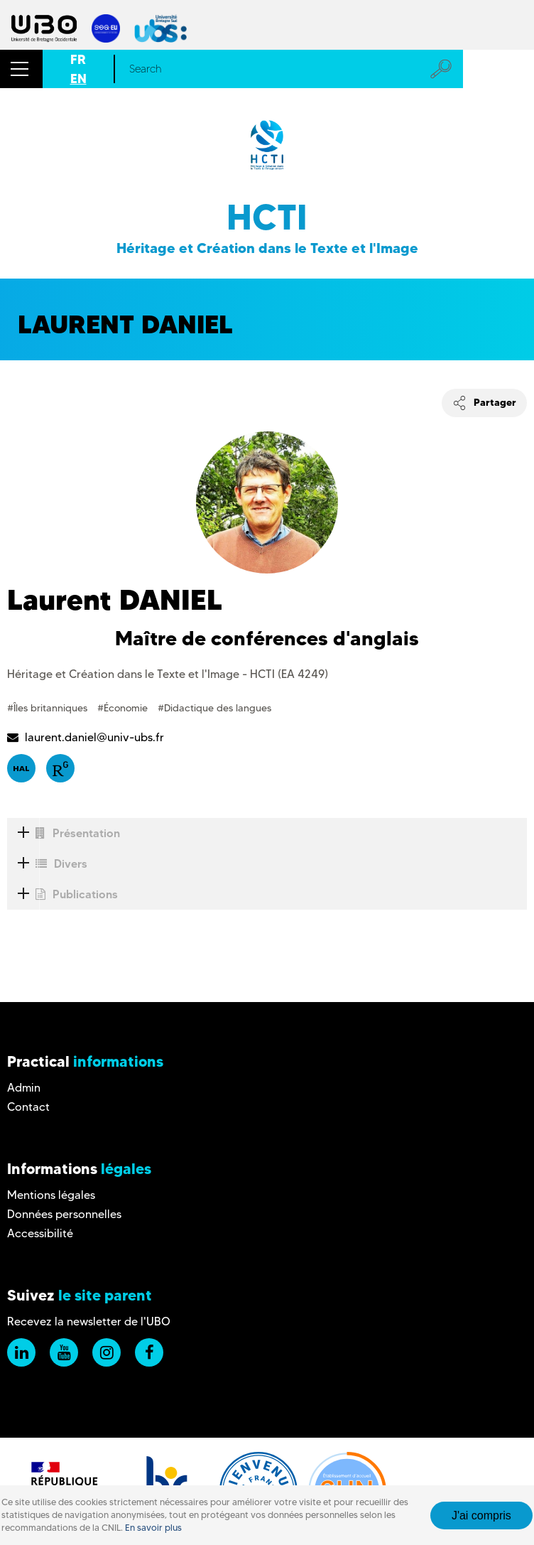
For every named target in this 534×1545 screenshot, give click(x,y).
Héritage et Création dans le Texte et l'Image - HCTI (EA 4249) (167, 674)
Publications (62, 894)
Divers (47, 864)
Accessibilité (40, 1233)
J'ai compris (481, 1515)
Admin (23, 1087)
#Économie (124, 707)
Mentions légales (51, 1195)
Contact (28, 1107)
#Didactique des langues (214, 707)
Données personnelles (64, 1214)
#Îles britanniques (48, 707)
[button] (21, 69)
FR (78, 59)
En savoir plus (153, 1527)
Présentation (63, 833)
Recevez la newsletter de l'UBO (88, 1321)
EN (78, 78)
